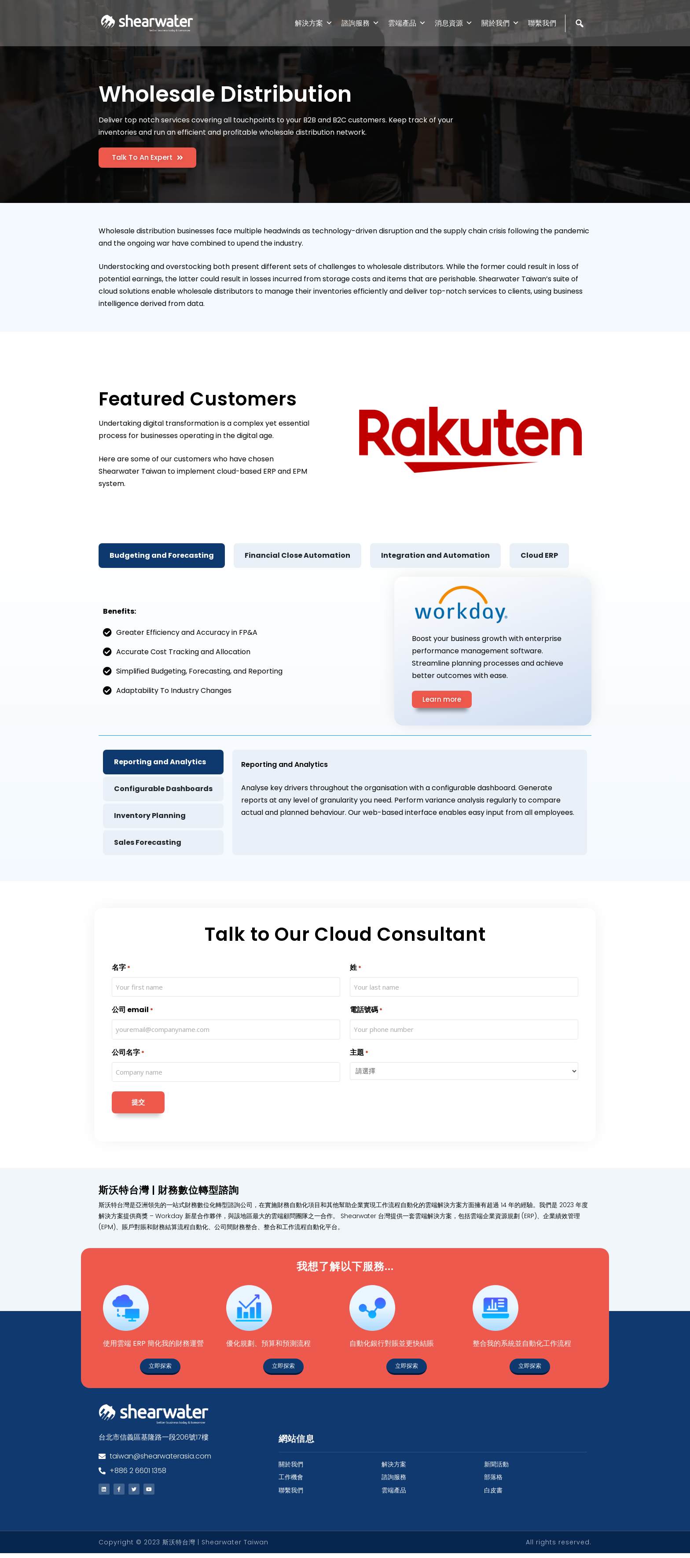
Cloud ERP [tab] (539, 555)
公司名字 (128, 1052)
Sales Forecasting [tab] (147, 842)
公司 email (132, 1010)
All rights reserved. (558, 1547)
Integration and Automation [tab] (435, 555)
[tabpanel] (345, 713)
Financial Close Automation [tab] (297, 555)
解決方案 (314, 23)
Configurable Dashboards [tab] (163, 789)
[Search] (580, 42)
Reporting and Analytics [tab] (160, 762)
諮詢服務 (360, 23)
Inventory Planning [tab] (150, 815)
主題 (359, 1052)
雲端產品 (407, 23)
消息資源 (454, 23)
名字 (121, 967)
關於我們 (500, 23)
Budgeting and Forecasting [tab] (162, 555)
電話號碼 (366, 1010)
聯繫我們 (542, 23)
